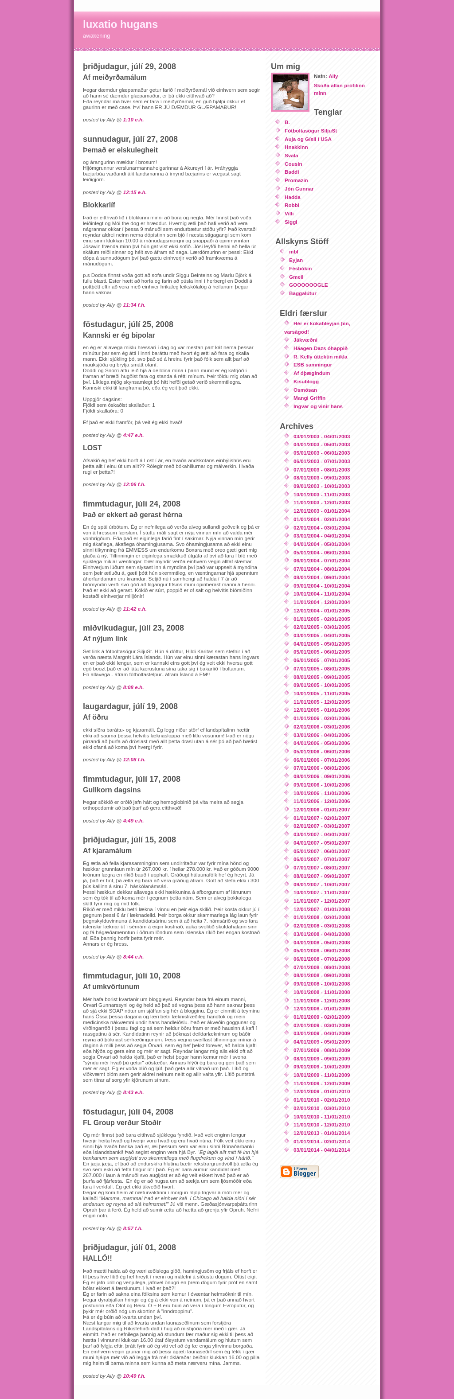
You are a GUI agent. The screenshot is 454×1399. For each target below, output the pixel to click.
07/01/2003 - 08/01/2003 (322, 469)
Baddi (292, 172)
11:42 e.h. (135, 609)
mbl (293, 251)
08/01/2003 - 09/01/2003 (322, 477)
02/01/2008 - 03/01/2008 (322, 925)
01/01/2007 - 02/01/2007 (322, 818)
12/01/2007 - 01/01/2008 (322, 909)
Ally (333, 76)
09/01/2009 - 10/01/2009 (322, 1066)
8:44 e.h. (133, 956)
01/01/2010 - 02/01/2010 (322, 1100)
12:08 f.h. (134, 759)
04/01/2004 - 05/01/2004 (322, 544)
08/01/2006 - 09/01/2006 (322, 776)
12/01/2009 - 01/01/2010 (322, 1091)
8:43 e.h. (133, 1092)
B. (287, 122)
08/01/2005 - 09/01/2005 (322, 677)
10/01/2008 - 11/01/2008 (322, 992)
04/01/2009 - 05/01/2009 (322, 1041)
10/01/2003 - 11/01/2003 (322, 494)
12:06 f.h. (134, 484)
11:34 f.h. (134, 305)
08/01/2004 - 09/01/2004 (322, 577)
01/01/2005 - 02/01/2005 (322, 619)
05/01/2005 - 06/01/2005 (322, 652)
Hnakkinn (296, 147)
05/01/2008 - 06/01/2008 (322, 950)
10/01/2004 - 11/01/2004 (322, 593)
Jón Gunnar (299, 188)
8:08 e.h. (133, 687)
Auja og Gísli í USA (308, 139)
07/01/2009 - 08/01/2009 (322, 1050)
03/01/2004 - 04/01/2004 (322, 535)
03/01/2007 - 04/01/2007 (322, 834)
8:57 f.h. (133, 1228)
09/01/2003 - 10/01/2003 (322, 486)
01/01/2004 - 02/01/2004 (322, 519)
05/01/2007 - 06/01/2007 (322, 851)
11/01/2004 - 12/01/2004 (322, 602)
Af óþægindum (312, 373)
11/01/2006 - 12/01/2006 (322, 801)
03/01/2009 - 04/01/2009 (322, 1033)
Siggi (291, 222)
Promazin (296, 180)
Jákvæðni (305, 340)
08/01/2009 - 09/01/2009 (322, 1058)
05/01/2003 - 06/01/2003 (322, 453)
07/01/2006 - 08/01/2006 (322, 768)
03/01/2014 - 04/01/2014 (322, 1150)
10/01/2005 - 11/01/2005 (322, 693)
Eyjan (296, 260)
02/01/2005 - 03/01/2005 (322, 627)
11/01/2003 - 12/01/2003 (322, 502)
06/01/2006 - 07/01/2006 (322, 760)
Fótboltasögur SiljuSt (311, 130)
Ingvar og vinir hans (318, 406)
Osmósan (305, 390)
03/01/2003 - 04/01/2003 (322, 436)
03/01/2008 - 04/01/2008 (322, 934)
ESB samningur (313, 364)
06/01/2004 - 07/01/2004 (322, 560)
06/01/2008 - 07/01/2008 (322, 959)
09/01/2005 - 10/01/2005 (322, 685)
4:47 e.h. (133, 435)
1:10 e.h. (133, 119)
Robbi (292, 205)
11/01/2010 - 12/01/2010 (322, 1124)
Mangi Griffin (309, 398)
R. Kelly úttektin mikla (320, 356)
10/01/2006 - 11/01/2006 (322, 793)
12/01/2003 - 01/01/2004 (322, 511)
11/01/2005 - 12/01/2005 (322, 702)
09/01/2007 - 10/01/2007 (322, 884)
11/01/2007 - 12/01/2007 (322, 901)
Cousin (293, 164)
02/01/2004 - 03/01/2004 (322, 527)
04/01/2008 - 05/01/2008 (322, 942)
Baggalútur (303, 293)
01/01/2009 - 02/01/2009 (322, 1017)
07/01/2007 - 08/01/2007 (322, 867)
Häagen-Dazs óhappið (321, 348)
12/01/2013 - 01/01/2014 (322, 1133)
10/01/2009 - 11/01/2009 (322, 1075)
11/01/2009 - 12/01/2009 (322, 1083)
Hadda (293, 197)
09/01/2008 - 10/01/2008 (322, 983)
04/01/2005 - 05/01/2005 (322, 644)
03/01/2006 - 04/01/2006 (322, 735)
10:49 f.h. (134, 1376)
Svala (291, 155)
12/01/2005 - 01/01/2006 (322, 710)
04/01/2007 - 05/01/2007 (322, 843)
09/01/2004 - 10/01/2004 (322, 585)
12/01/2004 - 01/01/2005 (322, 610)
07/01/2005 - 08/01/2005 (322, 668)
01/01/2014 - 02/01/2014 (322, 1141)
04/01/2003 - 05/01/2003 (322, 444)
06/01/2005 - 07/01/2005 (322, 660)
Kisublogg (306, 381)
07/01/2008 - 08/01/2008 (322, 967)
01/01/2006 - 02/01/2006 (322, 718)
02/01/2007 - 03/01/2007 (322, 826)
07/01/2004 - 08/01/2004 (322, 569)
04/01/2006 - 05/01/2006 (322, 743)
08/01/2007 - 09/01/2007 (322, 876)
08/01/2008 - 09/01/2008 (322, 975)
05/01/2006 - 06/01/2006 (322, 751)
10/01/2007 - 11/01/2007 (322, 892)
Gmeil (296, 277)
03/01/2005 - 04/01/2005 (322, 635)
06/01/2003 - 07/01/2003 (322, 461)
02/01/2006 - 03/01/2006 (322, 726)
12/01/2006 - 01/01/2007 (322, 809)
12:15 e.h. (135, 192)
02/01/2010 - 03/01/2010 (322, 1108)
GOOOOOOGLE (308, 285)
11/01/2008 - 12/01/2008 (322, 1000)
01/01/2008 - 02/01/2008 (322, 917)
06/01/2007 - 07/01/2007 (322, 859)
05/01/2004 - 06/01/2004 (322, 552)
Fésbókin (300, 268)
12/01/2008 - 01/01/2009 (322, 1008)
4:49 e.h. (133, 820)
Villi (289, 213)
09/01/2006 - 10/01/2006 (322, 784)
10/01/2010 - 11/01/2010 (322, 1116)
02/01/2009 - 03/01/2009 (322, 1025)
